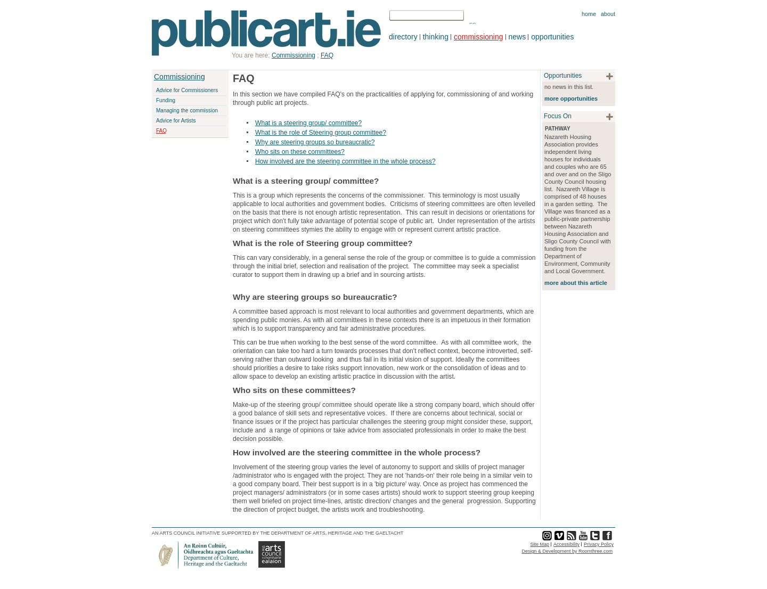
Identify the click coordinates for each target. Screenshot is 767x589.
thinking (435, 36)
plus (610, 76)
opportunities (552, 36)
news (517, 36)
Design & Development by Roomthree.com (567, 551)
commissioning (478, 36)
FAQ (161, 131)
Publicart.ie (266, 33)
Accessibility (566, 544)
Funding (165, 100)
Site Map (539, 544)
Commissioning (179, 76)
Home (589, 14)
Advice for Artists (175, 121)
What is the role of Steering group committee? (320, 132)
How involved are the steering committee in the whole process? (345, 161)
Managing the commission (187, 110)
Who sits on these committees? (300, 152)
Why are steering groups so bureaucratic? (315, 142)
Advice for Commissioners (187, 90)
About (608, 14)
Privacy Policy (599, 544)
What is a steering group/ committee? (308, 123)
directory (403, 36)
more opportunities (571, 98)
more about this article (575, 283)
